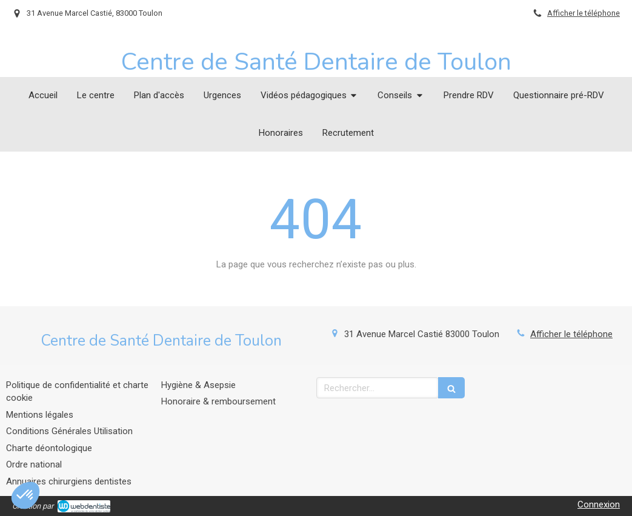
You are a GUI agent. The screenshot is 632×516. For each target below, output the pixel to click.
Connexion (598, 504)
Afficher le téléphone (583, 13)
